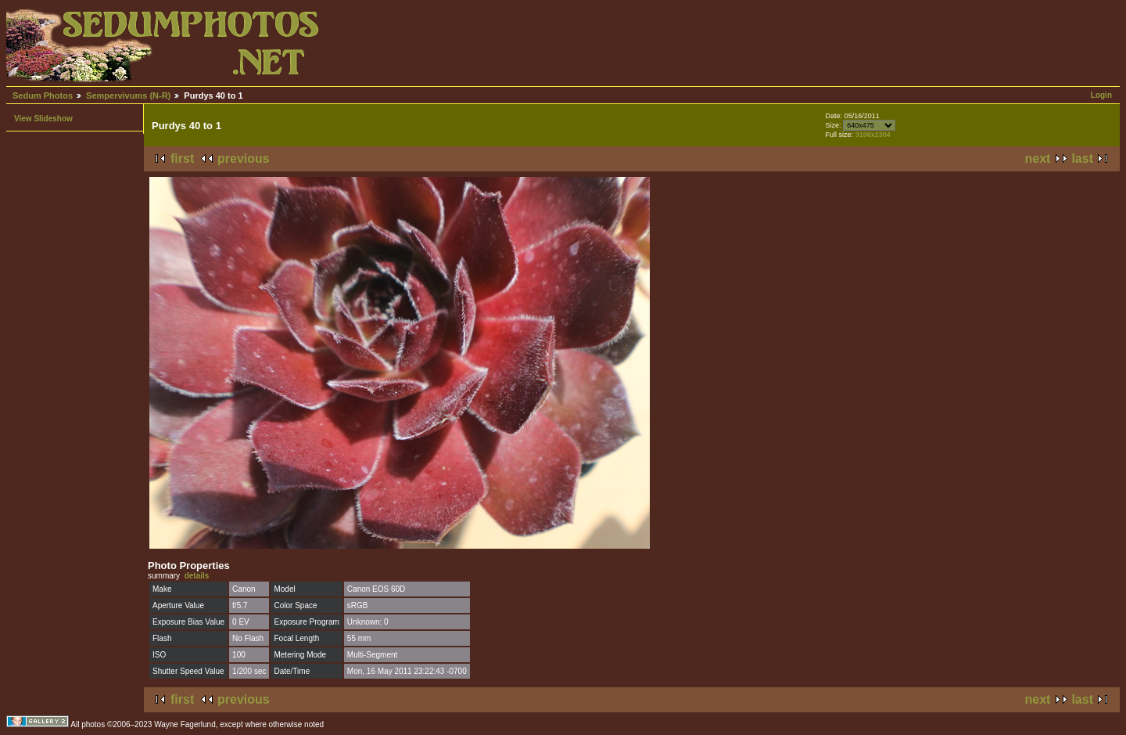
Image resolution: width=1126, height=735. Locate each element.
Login (1101, 95)
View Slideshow (43, 118)
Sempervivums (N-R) (128, 95)
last (1082, 158)
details (197, 575)
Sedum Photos (43, 95)
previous (243, 158)
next (1038, 158)
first (182, 158)
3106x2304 (873, 135)
